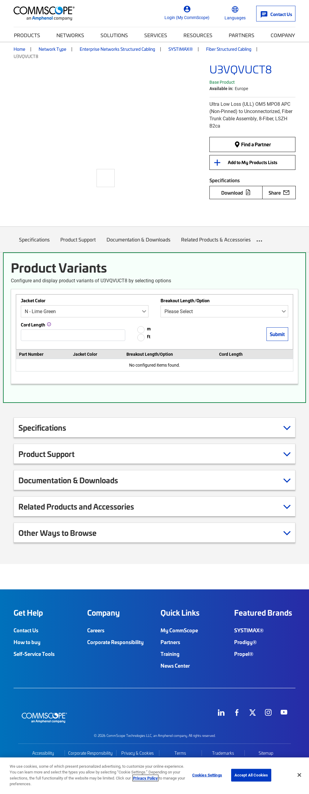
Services (155, 35)
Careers (95, 630)
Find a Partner (252, 144)
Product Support (78, 244)
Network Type (52, 49)
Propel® (243, 654)
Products (27, 35)
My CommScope (179, 630)
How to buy (27, 642)
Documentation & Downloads (138, 244)
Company (283, 35)
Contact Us (26, 630)
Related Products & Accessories (216, 244)
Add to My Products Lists (252, 162)
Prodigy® (245, 642)
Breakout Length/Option (185, 300)
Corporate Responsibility (115, 642)
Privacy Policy (145, 778)
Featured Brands (263, 612)
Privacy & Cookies (137, 753)
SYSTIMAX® (180, 49)
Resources (197, 35)
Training (170, 654)
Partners (241, 35)
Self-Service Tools (34, 654)
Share (279, 192)
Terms (180, 753)
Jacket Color (33, 300)
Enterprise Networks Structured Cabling (117, 49)
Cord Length (33, 324)
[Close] (299, 775)
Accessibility (43, 753)
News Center (175, 666)
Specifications (34, 244)
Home (19, 49)
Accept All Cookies (251, 775)
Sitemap (266, 753)
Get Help (28, 612)
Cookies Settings (207, 775)
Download (236, 192)
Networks (70, 35)
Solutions (114, 35)
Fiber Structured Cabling (228, 49)
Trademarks (223, 753)
